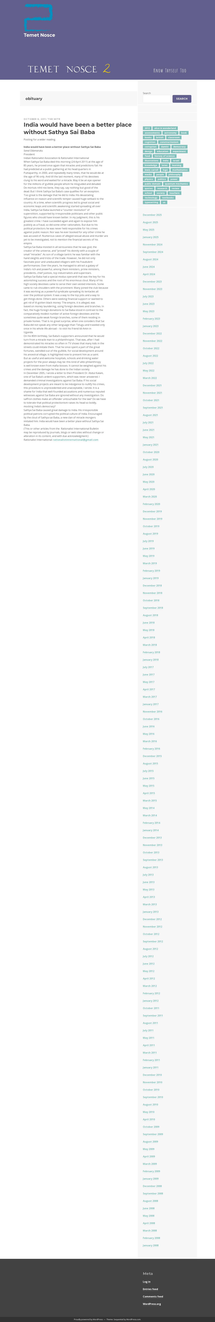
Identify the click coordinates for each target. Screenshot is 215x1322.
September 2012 (153, 941)
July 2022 (148, 363)
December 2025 (152, 215)
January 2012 (150, 1000)
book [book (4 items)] (184, 132)
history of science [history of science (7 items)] (165, 155)
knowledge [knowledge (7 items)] (151, 165)
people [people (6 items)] (160, 174)
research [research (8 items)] (162, 188)
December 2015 (152, 756)
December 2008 (152, 1186)
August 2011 (150, 1023)
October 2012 (151, 934)
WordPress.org (152, 1304)
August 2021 (150, 415)
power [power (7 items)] (174, 179)
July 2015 (148, 771)
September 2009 (153, 1134)
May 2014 (148, 808)
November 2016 (152, 711)
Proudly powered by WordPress (88, 1319)
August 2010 (150, 1104)
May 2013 (148, 889)
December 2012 (152, 919)
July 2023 (148, 296)
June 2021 (148, 430)
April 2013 (149, 897)
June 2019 (148, 548)
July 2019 (148, 541)
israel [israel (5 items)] (176, 160)
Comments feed (153, 1296)
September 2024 (153, 252)
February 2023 (151, 318)
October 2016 (151, 719)
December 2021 (152, 385)
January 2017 (150, 704)
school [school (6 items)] (148, 193)
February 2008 (151, 1238)
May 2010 (148, 1112)
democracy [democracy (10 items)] (179, 146)
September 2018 (153, 607)
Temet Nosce (39, 35)
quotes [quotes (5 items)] (149, 188)
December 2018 (152, 585)
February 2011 (151, 1060)
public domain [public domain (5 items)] (152, 183)
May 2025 (148, 229)
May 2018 (148, 630)
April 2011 (149, 1045)
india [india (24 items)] (165, 160)
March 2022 (150, 378)
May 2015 (148, 785)
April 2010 (149, 1119)
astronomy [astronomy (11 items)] (170, 132)
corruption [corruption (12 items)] (150, 146)
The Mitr (54, 119)
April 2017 (149, 689)
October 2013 (151, 852)
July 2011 (148, 1030)
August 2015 (150, 763)
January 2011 (150, 1067)
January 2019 (150, 578)
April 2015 (149, 793)
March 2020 (150, 496)
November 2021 (152, 392)
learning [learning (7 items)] (176, 165)
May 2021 (148, 437)
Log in (146, 1281)
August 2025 (150, 222)
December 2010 (152, 1075)
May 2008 (148, 1215)
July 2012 (148, 956)
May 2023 (148, 311)
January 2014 (150, 830)
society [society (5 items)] (161, 193)
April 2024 (149, 274)
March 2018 (150, 645)
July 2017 (148, 667)
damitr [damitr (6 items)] (165, 146)
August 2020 (150, 459)
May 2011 (148, 1037)
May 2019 (148, 556)
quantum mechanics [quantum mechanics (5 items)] (176, 183)
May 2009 (148, 1149)
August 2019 (150, 533)
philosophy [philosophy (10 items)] (175, 174)
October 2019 (151, 526)
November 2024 (152, 244)
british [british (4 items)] (159, 137)
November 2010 (152, 1082)
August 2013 (150, 867)
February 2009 (151, 1171)
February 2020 (151, 504)
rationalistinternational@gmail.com (75, 439)
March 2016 (150, 741)
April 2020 (149, 489)
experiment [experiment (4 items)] (179, 151)
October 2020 (151, 452)
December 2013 (152, 837)
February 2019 (151, 570)
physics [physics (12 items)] (149, 179)
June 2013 (148, 882)
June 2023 (148, 304)
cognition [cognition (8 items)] (150, 142)
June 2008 (148, 1208)
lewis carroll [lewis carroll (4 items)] (151, 169)
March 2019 (150, 563)
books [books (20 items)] (148, 137)
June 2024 (148, 266)
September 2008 (153, 1193)
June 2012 (148, 963)
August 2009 (150, 1141)
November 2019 (152, 519)
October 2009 (151, 1126)
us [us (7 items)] (164, 202)
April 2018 (149, 637)
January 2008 (150, 1245)
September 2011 (153, 1015)
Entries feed (150, 1289)
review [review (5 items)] (175, 188)
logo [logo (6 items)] (165, 169)
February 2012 (151, 993)
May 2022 (148, 370)
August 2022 (150, 355)
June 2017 (148, 674)
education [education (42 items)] (162, 151)
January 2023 (150, 326)
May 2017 (148, 682)
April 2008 (149, 1223)
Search (147, 93)
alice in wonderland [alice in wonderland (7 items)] (165, 128)
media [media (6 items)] (148, 174)
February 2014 (151, 822)
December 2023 (152, 281)
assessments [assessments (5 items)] (152, 132)
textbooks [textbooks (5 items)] (168, 197)
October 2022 (151, 348)
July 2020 (148, 467)
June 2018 (148, 622)
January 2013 (150, 911)
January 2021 (150, 444)
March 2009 (150, 1164)
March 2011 (150, 1052)
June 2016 (148, 726)
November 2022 (152, 341)
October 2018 (151, 600)
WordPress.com (133, 1319)
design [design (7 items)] (148, 151)
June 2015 (148, 778)
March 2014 (150, 815)
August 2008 (150, 1201)
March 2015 (150, 800)
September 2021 (153, 407)
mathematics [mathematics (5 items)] (180, 169)
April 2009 (149, 1156)
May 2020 (148, 481)
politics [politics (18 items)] (162, 179)
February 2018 (151, 652)
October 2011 (151, 1008)
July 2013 (148, 874)
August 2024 (150, 259)
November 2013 (152, 845)
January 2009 (150, 1178)
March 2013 (150, 904)
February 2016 (151, 748)
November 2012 (152, 926)
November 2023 (152, 289)
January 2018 (150, 659)
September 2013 (153, 860)
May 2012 (148, 971)
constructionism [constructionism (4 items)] (169, 142)
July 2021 (148, 422)
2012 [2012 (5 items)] (147, 128)
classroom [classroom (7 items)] (174, 137)
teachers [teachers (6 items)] (174, 193)
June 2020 (148, 474)
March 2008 (150, 1230)
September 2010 (153, 1097)
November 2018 (152, 593)
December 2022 (152, 333)
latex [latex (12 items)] (164, 165)
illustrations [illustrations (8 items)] (151, 160)
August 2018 (150, 615)
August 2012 (150, 949)
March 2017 (150, 696)
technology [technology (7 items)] (151, 197)
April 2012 (149, 978)
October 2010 (151, 1089)
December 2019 (152, 511)
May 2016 (148, 734)
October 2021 (151, 400)
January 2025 (150, 237)
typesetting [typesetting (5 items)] (151, 202)
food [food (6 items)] (147, 155)
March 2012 (150, 986)
